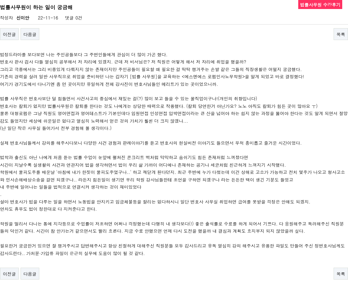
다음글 (29, 34)
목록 (340, 34)
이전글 (9, 34)
